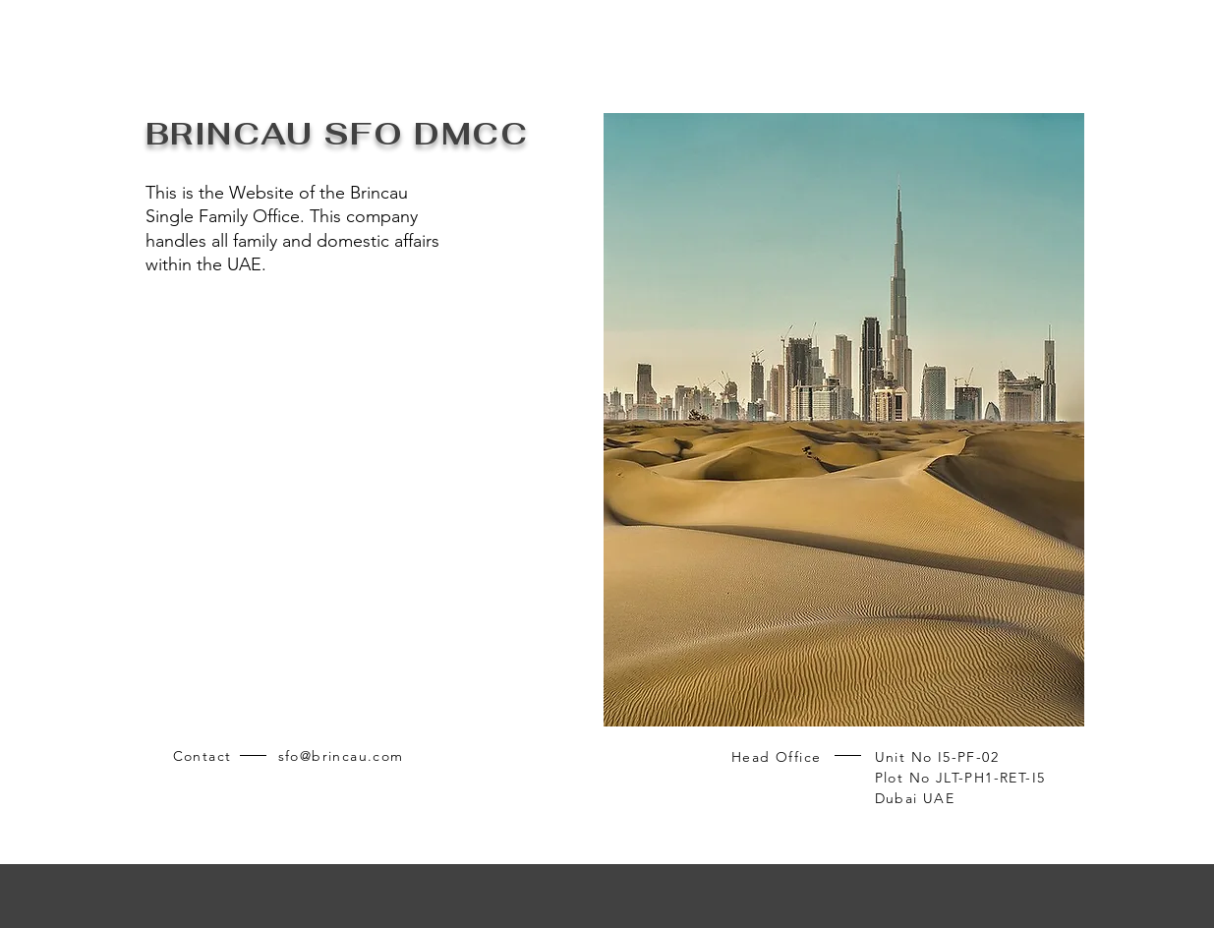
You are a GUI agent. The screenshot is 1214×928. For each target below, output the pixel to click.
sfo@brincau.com (341, 756)
